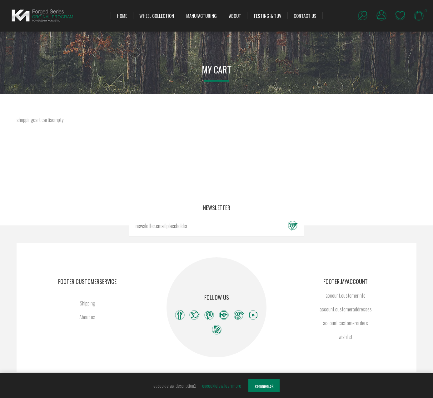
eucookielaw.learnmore (221, 385)
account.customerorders (345, 323)
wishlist (400, 15)
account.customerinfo (346, 295)
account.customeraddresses (346, 309)
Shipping (87, 303)
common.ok (264, 385)
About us (87, 317)
